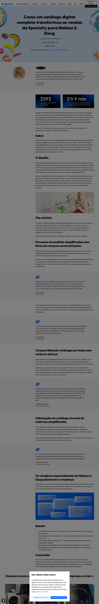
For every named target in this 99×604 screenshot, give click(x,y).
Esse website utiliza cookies (49, 576)
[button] (3, 600)
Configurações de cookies (41, 597)
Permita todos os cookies (58, 597)
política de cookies (42, 592)
